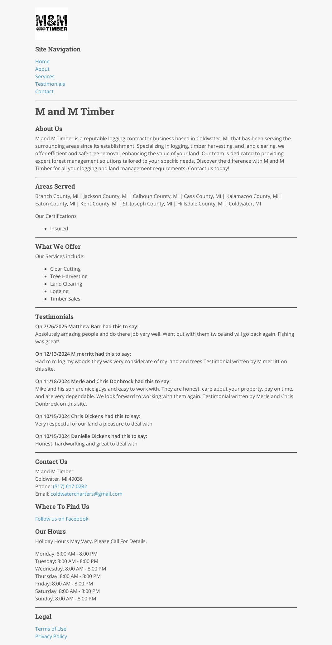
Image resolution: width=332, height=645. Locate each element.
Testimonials (50, 83)
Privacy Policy (51, 636)
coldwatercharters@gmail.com (87, 493)
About (42, 68)
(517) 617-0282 (70, 486)
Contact (44, 91)
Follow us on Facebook (61, 518)
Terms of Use (50, 628)
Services (45, 76)
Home (42, 61)
